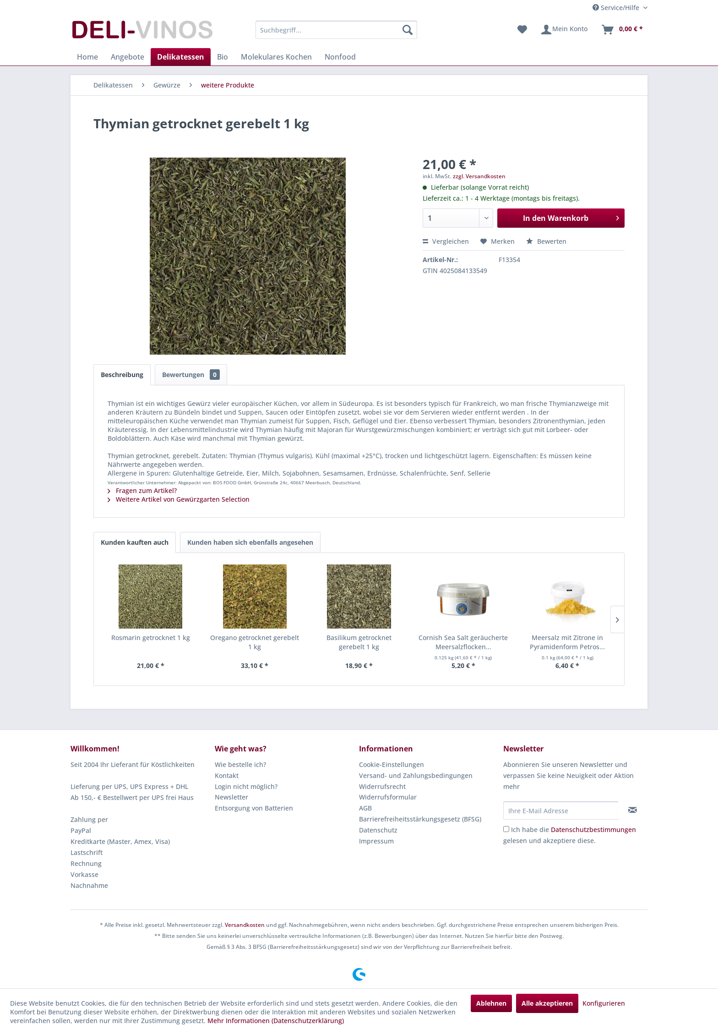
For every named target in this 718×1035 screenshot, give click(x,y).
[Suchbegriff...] (336, 30)
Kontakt (227, 775)
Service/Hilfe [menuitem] (617, 7)
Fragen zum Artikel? (142, 490)
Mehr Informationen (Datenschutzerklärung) (275, 1020)
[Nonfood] (340, 57)
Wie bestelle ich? (240, 764)
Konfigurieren (603, 1003)
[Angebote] (127, 57)
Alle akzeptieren (547, 1003)
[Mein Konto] (564, 30)
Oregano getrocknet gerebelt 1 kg (254, 642)
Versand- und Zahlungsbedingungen (416, 775)
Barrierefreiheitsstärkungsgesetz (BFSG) (420, 819)
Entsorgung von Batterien (254, 808)
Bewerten (546, 241)
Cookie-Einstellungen (391, 764)
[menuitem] (336, 30)
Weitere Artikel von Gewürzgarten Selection (179, 499)
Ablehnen (491, 1003)
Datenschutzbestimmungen (593, 829)
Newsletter (231, 797)
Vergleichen (446, 241)
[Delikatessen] (181, 57)
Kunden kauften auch (135, 542)
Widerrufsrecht (382, 786)
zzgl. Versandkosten (479, 176)
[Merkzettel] (522, 30)
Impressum (376, 841)
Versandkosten (245, 925)
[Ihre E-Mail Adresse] (561, 810)
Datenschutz (378, 830)
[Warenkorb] (621, 30)
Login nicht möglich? (246, 786)
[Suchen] (407, 30)
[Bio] (222, 57)
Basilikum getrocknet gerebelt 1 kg (359, 642)
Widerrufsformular (388, 797)
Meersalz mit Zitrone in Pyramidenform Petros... (567, 642)
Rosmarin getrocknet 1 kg (150, 637)
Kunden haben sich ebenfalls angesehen (250, 542)
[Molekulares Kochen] (276, 57)
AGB (365, 808)
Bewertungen (191, 374)
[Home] (87, 57)
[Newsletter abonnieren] (632, 810)
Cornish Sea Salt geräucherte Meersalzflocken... (463, 642)
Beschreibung (122, 374)
